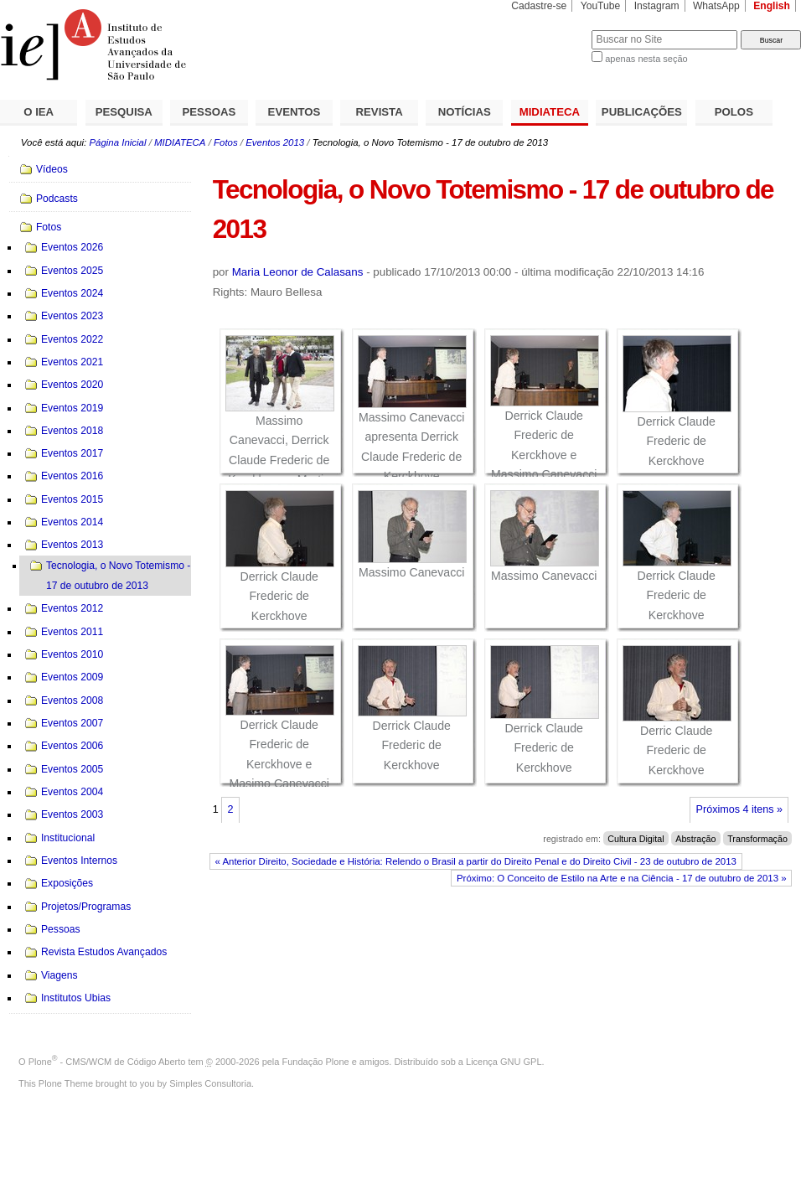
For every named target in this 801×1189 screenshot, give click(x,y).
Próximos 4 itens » (739, 809)
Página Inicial (117, 142)
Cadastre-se (538, 6)
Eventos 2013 (274, 142)
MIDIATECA (549, 112)
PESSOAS (209, 112)
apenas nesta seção (646, 59)
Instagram (657, 6)
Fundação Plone (315, 1062)
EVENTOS (294, 112)
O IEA (38, 112)
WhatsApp (716, 6)
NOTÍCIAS (464, 112)
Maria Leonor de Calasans (298, 272)
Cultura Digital (635, 839)
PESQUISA (124, 112)
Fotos (226, 142)
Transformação (757, 839)
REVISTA (379, 112)
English (771, 6)
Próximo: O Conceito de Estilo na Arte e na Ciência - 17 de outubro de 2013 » (622, 878)
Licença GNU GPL (503, 1062)
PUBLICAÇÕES (642, 112)
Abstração (695, 839)
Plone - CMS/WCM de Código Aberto (107, 1062)
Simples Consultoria (210, 1083)
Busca (550, 29)
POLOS (734, 112)
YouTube (601, 6)
